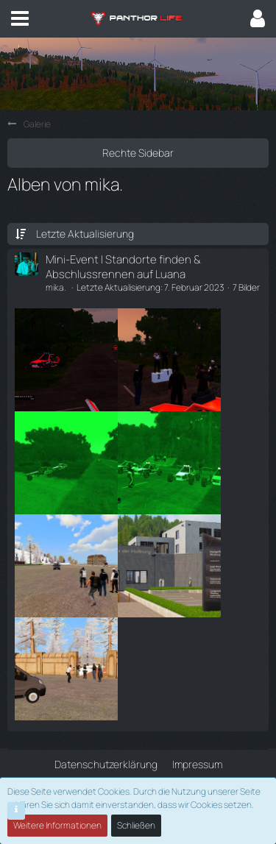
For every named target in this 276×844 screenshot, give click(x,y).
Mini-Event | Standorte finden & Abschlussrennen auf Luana (123, 266)
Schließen (136, 825)
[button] (19, 18)
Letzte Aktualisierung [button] (85, 234)
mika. (56, 287)
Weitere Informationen (57, 825)
